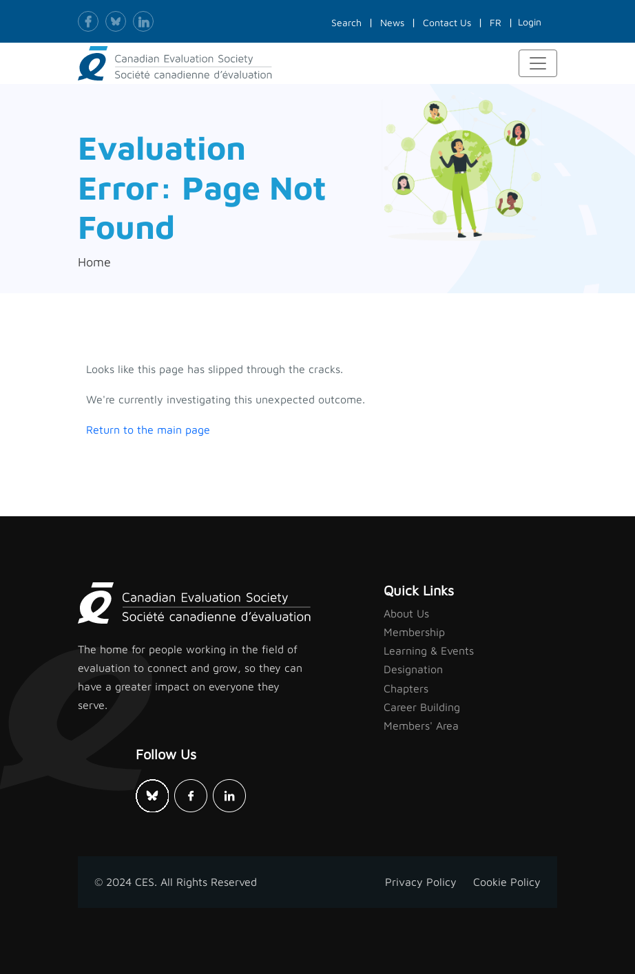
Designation (413, 669)
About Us (406, 613)
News (392, 22)
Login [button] (529, 22)
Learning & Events (429, 650)
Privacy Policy (421, 882)
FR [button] (495, 22)
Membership (414, 632)
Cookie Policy (507, 882)
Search (346, 22)
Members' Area (421, 725)
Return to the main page (148, 429)
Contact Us (447, 22)
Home (94, 262)
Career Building (422, 707)
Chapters (406, 688)
